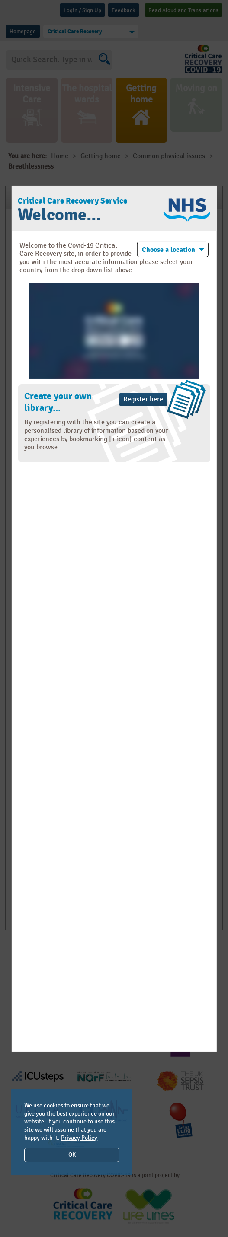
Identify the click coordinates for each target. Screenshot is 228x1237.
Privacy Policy (79, 1138)
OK (72, 1154)
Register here (143, 399)
